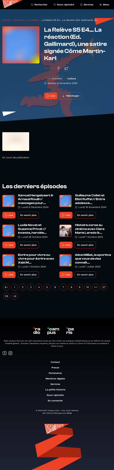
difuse (69, 413)
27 (103, 287)
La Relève (33, 20)
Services (86, 4)
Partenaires (57, 373)
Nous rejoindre (64, 4)
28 (6, 296)
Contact (57, 362)
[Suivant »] (14, 296)
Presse (56, 367)
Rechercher (39, 4)
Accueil (6, 20)
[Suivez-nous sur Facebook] (4, 353)
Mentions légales (57, 378)
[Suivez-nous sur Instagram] (10, 353)
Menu (104, 4)
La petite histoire (56, 389)
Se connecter (57, 400)
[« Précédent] (6, 287)
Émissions (19, 20)
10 (87, 287)
